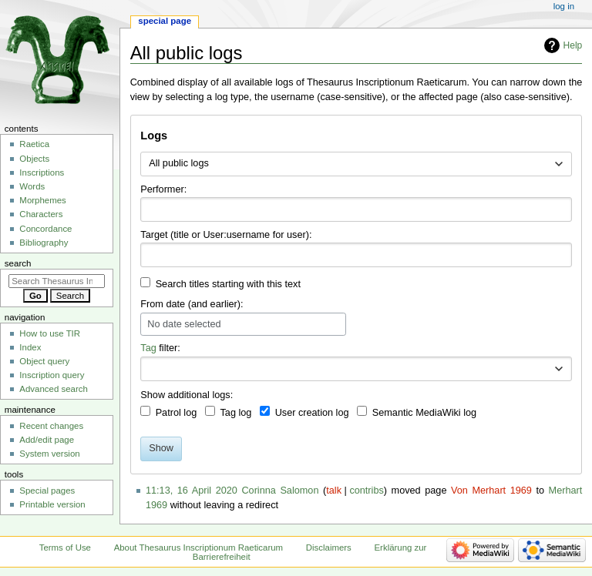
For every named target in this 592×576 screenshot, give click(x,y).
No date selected (183, 324)
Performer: (163, 189)
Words (32, 186)
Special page (164, 20)
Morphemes (42, 200)
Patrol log (176, 412)
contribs (366, 490)
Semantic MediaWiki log (424, 412)
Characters (40, 214)
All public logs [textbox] (179, 163)
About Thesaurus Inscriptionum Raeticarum (198, 547)
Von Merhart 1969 (491, 490)
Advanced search (53, 388)
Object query (44, 361)
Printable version (52, 504)
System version (49, 453)
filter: (160, 348)
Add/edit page (46, 439)
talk (333, 490)
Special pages (47, 490)
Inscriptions (41, 172)
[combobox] (355, 164)
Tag (148, 348)
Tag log (235, 412)
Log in (563, 6)
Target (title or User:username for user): (225, 234)
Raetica (34, 144)
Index (30, 347)
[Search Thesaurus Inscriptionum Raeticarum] (56, 281)
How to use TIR (49, 333)
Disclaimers (329, 547)
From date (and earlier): (191, 304)
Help (573, 45)
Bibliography (43, 242)
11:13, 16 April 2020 (191, 490)
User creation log (312, 412)
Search (18, 263)
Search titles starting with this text (228, 284)
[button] (559, 369)
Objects (34, 158)
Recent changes (51, 425)
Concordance (45, 228)
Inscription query (51, 375)
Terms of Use (65, 547)
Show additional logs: (186, 395)
